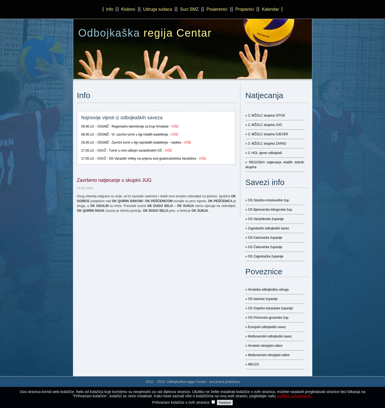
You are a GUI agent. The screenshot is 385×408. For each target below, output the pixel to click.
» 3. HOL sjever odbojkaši (263, 153)
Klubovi (128, 9)
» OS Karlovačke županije (263, 238)
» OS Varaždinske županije (264, 219)
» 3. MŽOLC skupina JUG (263, 125)
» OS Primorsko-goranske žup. (267, 318)
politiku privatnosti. (294, 397)
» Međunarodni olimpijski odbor (267, 355)
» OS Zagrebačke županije (264, 256)
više (175, 126)
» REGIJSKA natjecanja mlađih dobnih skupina (274, 164)
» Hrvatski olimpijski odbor (264, 346)
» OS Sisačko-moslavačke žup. (267, 200)
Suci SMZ (189, 9)
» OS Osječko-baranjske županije (269, 308)
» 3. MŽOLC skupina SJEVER (266, 134)
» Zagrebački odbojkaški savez (267, 228)
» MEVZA (252, 364)
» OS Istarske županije (261, 299)
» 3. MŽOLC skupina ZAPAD (265, 143)
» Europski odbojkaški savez (265, 327)
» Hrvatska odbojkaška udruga (267, 289)
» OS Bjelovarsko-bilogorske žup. (269, 209)
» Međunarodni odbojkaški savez (268, 336)
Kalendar (270, 9)
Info (109, 9)
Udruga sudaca (157, 9)
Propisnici (244, 9)
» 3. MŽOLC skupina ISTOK (265, 115)
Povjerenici (216, 9)
